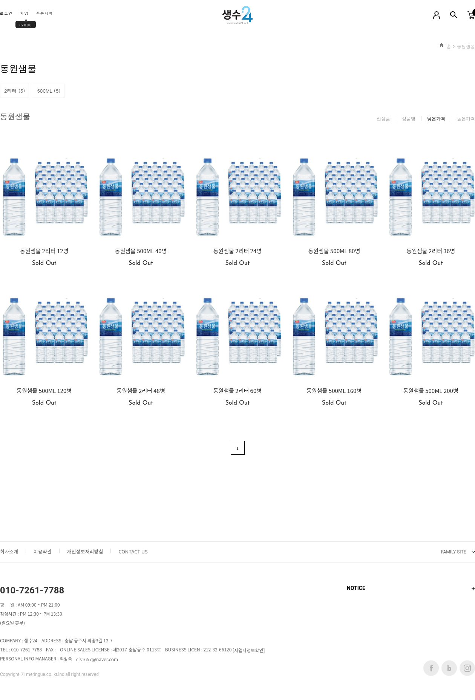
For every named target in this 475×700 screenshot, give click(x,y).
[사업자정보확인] (249, 650)
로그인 (6, 13)
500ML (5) (48, 90)
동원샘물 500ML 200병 (430, 390)
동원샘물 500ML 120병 (44, 390)
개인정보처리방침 (85, 551)
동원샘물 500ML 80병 (334, 251)
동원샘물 (466, 46)
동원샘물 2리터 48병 (140, 390)
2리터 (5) (14, 90)
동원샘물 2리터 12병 (44, 251)
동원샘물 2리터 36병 (430, 251)
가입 (24, 13)
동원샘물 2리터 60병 (237, 390)
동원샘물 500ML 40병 (141, 251)
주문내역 (44, 13)
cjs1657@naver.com (97, 659)
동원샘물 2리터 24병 (237, 251)
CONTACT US (132, 551)
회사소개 (9, 551)
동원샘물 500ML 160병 (334, 390)
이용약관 (43, 551)
